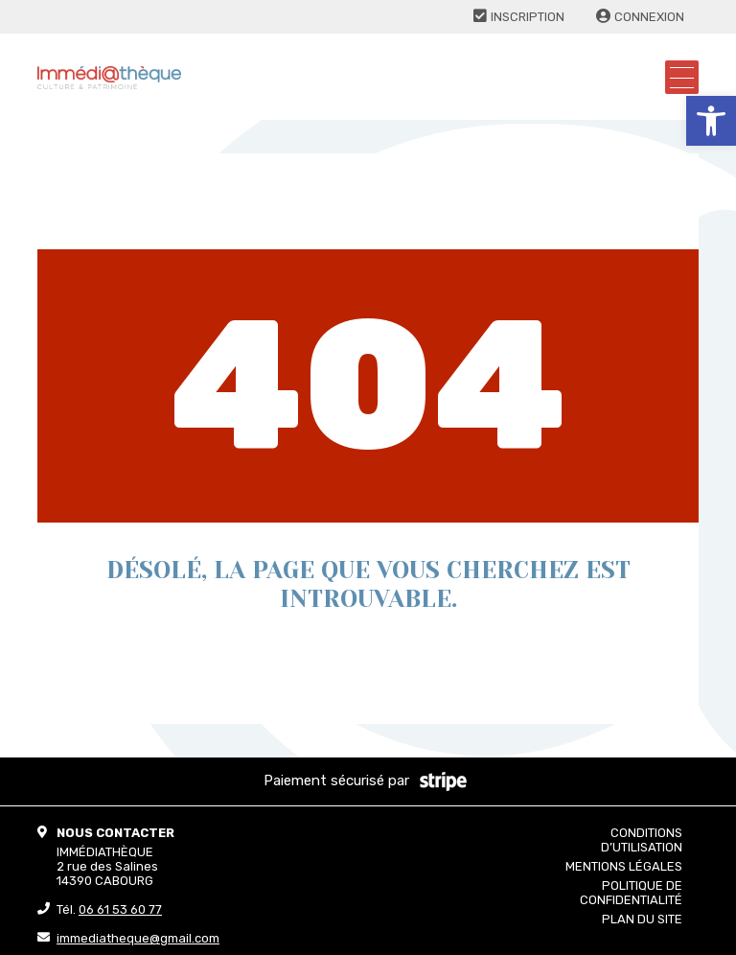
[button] (711, 121)
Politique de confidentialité (631, 892)
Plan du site (642, 919)
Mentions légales (623, 866)
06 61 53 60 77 (120, 909)
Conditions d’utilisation (641, 840)
